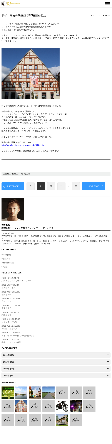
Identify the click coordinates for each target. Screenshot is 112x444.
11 (61, 186)
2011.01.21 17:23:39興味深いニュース (11, 327)
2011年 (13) (8, 355)
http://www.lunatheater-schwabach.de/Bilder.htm (23, 145)
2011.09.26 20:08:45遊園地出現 (11, 293)
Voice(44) (6, 259)
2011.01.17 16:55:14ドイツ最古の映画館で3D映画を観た (18, 334)
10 (51, 186)
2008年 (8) (8, 375)
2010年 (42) (8, 362)
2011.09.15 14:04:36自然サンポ (11, 300)
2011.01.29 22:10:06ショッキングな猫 (11, 320)
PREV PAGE (13, 186)
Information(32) (8, 263)
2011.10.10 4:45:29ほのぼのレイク (10, 286)
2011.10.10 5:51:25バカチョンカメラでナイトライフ (16, 279)
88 (76, 186)
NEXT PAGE (93, 186)
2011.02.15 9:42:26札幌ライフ (10, 313)
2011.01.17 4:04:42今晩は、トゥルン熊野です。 (14, 341)
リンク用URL (25, 174)
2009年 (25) (8, 369)
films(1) (5, 267)
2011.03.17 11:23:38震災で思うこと (11, 306)
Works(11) (6, 255)
